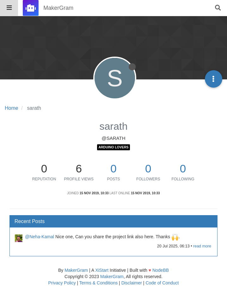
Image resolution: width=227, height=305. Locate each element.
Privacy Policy (62, 282)
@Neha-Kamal (39, 236)
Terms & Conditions (98, 282)
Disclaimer (131, 282)
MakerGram (76, 270)
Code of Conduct (162, 282)
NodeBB (160, 270)
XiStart (101, 270)
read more (202, 246)
